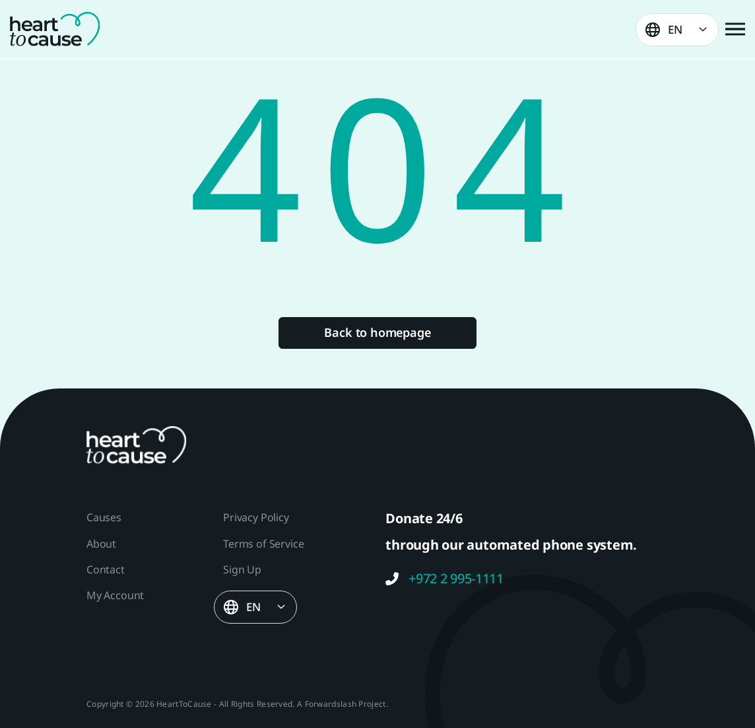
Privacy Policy (255, 517)
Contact (105, 569)
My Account (115, 595)
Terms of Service (263, 543)
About (101, 543)
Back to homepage (377, 332)
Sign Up (242, 569)
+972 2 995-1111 (444, 579)
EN (675, 29)
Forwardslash (331, 704)
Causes (103, 517)
